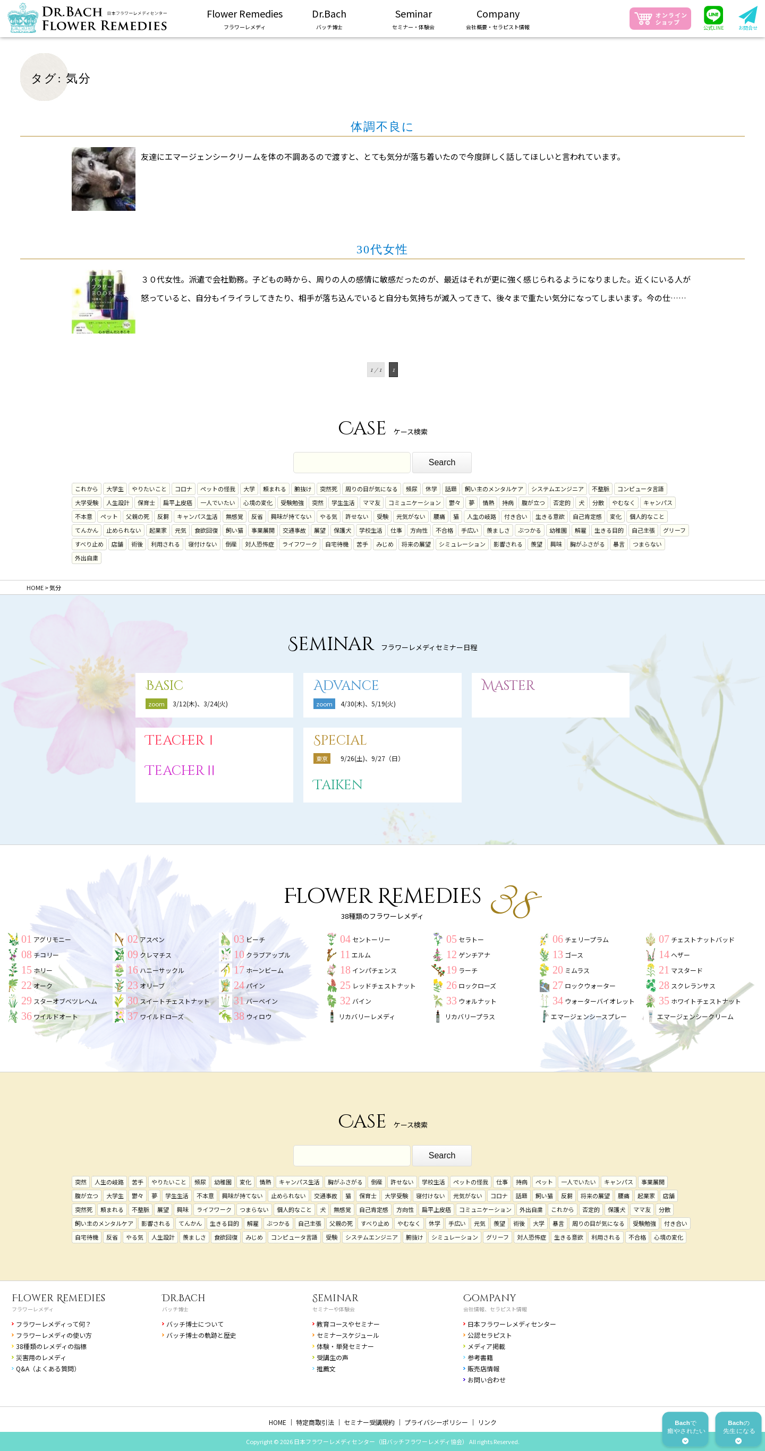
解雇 (580, 530)
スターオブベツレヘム (65, 1000)
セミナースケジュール (348, 1334)
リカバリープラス (470, 1016)
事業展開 (263, 530)
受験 (382, 516)
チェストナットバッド (703, 939)
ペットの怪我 (217, 488)
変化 (616, 516)
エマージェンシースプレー (589, 1016)
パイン (255, 985)
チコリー (46, 954)
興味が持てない (291, 516)
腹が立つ (533, 502)
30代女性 (382, 249)
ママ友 (371, 502)
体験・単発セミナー (345, 1346)
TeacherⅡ (182, 771)
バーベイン (262, 1000)
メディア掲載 (486, 1346)
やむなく (623, 502)
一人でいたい (217, 502)
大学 (249, 488)
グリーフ (674, 530)
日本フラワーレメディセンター (512, 1323)
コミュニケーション (414, 502)
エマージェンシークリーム (695, 1016)
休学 (431, 488)
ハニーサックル (162, 970)
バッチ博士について (195, 1323)
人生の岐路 (481, 516)
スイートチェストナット (175, 1000)
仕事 (396, 530)
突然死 (328, 488)
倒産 (231, 544)
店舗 (117, 544)
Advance (346, 686)
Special (340, 740)
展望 (320, 530)
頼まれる (274, 488)
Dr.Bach (184, 1298)
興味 (556, 544)
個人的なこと (647, 516)
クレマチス (156, 954)
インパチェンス (374, 970)
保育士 (146, 502)
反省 (257, 516)
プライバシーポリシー (436, 1422)
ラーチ (468, 970)
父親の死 (137, 516)
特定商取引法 (315, 1422)
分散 (598, 502)
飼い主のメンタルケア (494, 488)
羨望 (536, 544)
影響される (508, 544)
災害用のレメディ (41, 1357)
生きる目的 (609, 530)
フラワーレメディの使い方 (54, 1334)
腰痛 (439, 516)
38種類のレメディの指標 (51, 1346)
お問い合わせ (487, 1379)
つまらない (647, 544)
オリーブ (152, 985)
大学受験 (86, 502)
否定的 (562, 502)
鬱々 (455, 502)
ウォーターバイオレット (600, 1000)
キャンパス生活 (197, 516)
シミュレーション (462, 544)
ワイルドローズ (162, 1016)
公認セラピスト (490, 1334)
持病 (508, 502)
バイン (361, 1000)
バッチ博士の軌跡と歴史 (201, 1334)
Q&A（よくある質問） (48, 1368)
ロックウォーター (590, 985)
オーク (43, 985)
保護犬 (342, 530)
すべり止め (89, 544)
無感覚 (234, 516)
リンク (487, 1422)
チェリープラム (587, 939)
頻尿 (412, 488)
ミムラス (577, 970)
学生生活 (343, 502)
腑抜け (303, 488)
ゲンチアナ (474, 954)
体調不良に (383, 126)
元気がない (411, 516)
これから (86, 488)
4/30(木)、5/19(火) (368, 703)
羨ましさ (498, 530)
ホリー (43, 970)
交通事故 (294, 530)
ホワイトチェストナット (706, 1000)
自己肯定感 (587, 516)
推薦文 (326, 1368)
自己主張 (643, 530)
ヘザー (680, 954)
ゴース (574, 954)
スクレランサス (693, 985)
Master (508, 686)
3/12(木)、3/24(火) (200, 703)
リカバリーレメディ (366, 1016)
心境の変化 (258, 502)
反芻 (163, 516)
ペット (109, 516)
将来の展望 (416, 544)
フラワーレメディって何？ (53, 1323)
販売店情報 (483, 1368)
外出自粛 (86, 557)
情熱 (488, 502)
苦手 (362, 544)
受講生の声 (332, 1357)
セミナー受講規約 (369, 1422)
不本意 (83, 516)
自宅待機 (336, 544)
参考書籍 (480, 1357)
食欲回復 (206, 530)
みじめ (385, 544)
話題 (451, 488)
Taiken (338, 785)
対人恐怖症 (259, 544)
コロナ (183, 488)
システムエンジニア (557, 488)
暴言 (619, 544)
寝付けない (202, 544)
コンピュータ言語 (640, 488)
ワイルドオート (55, 1016)
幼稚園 (558, 530)
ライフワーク (299, 544)
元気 (180, 530)
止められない (123, 530)
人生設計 (118, 502)
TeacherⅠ (182, 740)
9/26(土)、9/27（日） (372, 758)
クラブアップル (268, 954)
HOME (277, 1422)
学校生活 (370, 530)
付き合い (516, 516)
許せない (357, 516)
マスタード (687, 970)
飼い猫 (234, 530)
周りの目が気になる (371, 488)
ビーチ (255, 939)
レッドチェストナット (384, 985)
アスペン (152, 939)
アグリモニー (52, 939)
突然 (318, 502)
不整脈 (600, 488)
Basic (164, 686)
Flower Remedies (58, 1298)
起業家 (158, 530)
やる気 (328, 516)
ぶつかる (529, 530)
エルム (361, 954)
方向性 (419, 530)
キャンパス (658, 502)
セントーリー (371, 939)
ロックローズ (477, 985)
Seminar (335, 1298)
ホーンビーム (265, 970)
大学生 (115, 488)
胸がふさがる (587, 544)
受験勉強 (292, 502)
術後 (137, 544)
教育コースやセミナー (348, 1323)
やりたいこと (149, 488)
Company (489, 1298)
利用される (165, 544)
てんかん (86, 530)
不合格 (444, 530)
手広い (470, 530)
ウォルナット (477, 1000)
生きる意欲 (550, 516)
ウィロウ (258, 1016)
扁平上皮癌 (177, 502)
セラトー (471, 939)
